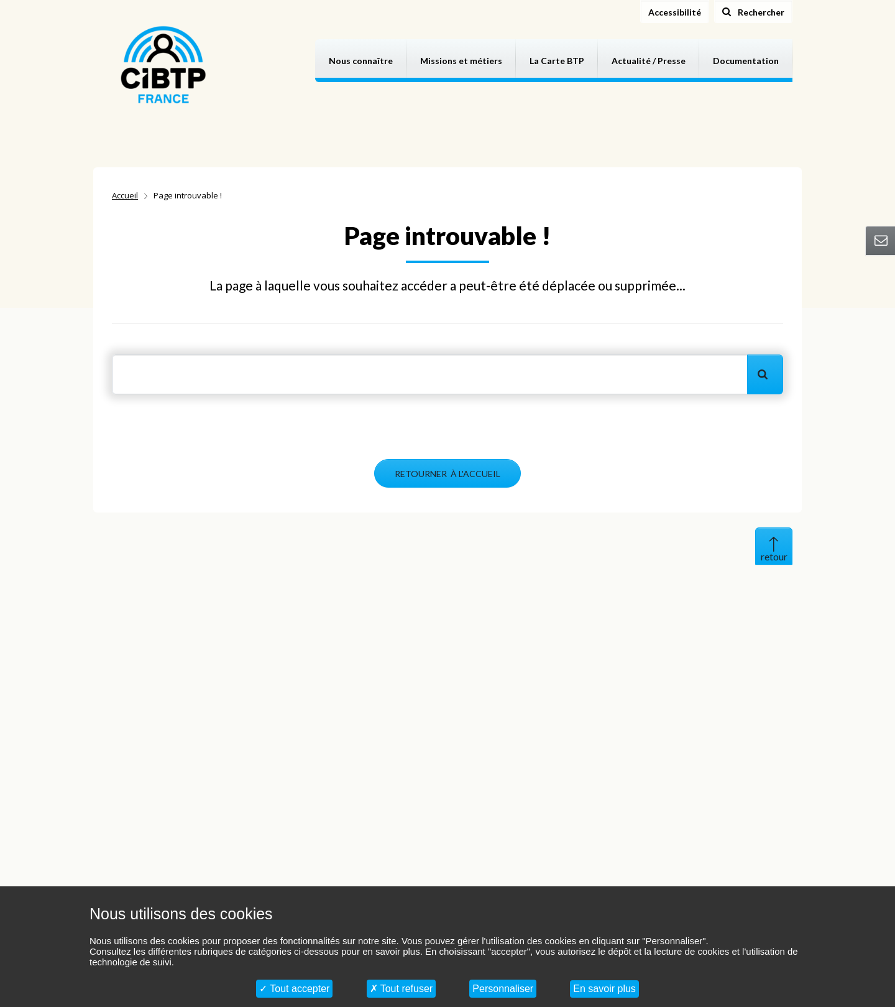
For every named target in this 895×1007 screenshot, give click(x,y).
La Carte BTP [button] (557, 60)
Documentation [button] (746, 60)
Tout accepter (294, 988)
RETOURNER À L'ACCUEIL (447, 473)
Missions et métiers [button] (461, 60)
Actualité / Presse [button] (649, 60)
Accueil (125, 195)
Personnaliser (502, 988)
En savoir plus (604, 988)
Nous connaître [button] (361, 60)
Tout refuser (401, 988)
